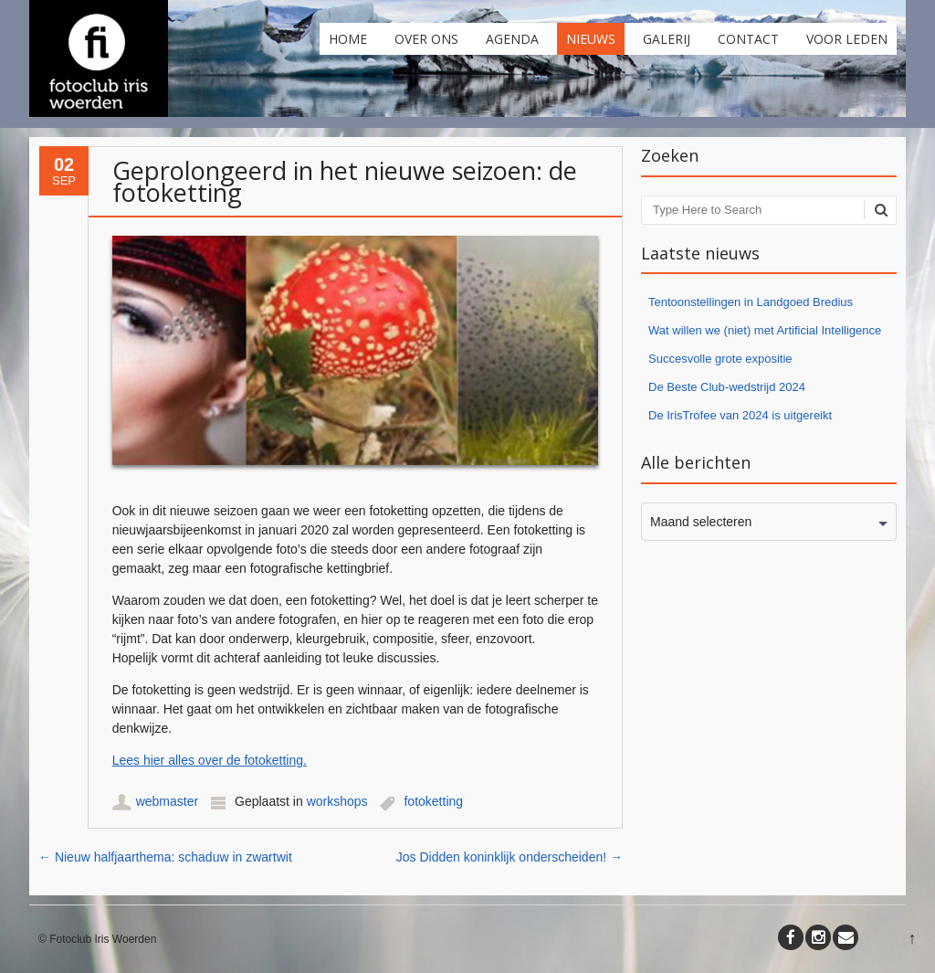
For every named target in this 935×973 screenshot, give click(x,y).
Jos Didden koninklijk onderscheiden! (509, 857)
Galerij (666, 39)
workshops (337, 801)
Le (119, 760)
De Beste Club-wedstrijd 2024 (726, 387)
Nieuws (590, 39)
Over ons (426, 39)
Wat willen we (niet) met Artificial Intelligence (764, 330)
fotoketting (433, 801)
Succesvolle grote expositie (720, 358)
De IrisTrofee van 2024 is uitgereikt (740, 415)
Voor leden (847, 39)
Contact (748, 39)
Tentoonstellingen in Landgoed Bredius (750, 302)
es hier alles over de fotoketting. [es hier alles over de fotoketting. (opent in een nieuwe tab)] (216, 760)
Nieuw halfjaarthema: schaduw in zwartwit (165, 857)
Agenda (512, 39)
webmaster (167, 801)
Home (348, 39)
